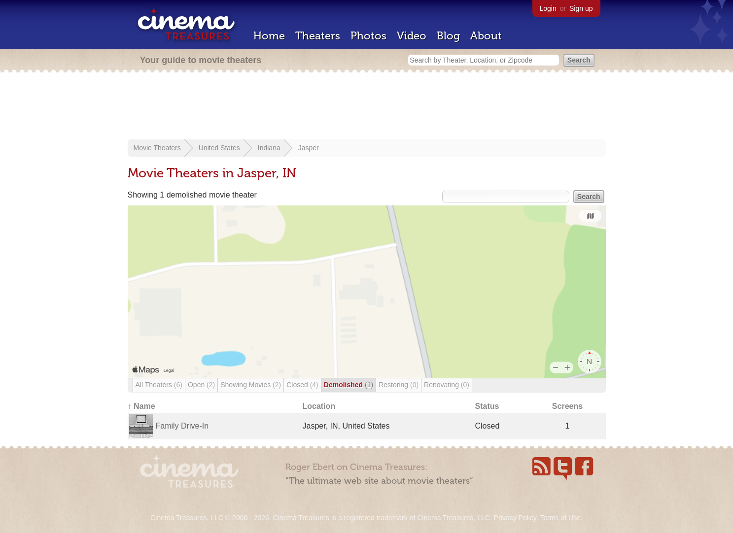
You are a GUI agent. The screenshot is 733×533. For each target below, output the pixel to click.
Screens (567, 406)
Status (487, 406)
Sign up (581, 8)
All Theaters (159, 385)
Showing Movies (250, 385)
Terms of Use (560, 518)
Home (269, 35)
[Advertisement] (367, 107)
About (486, 35)
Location (319, 406)
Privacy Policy (515, 518)
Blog (448, 35)
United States (219, 148)
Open (201, 385)
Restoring (399, 385)
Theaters (317, 35)
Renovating (446, 385)
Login (548, 8)
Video (411, 35)
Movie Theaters (157, 148)
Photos (368, 35)
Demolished (348, 385)
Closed (302, 385)
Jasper (308, 148)
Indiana (269, 148)
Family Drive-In (182, 426)
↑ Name (141, 406)
